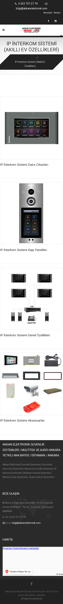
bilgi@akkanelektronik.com (26, 523)
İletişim (57, 13)
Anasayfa (47, 13)
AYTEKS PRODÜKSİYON (31, 599)
